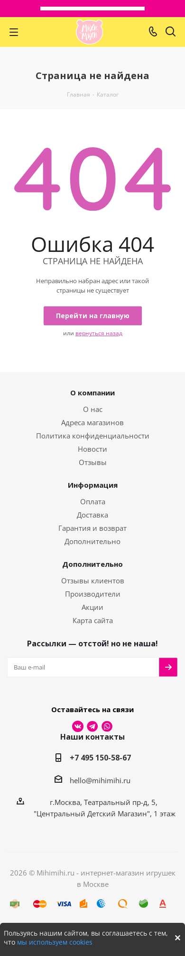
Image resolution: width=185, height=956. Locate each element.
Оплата (92, 501)
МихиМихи (89, 32)
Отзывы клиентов (92, 580)
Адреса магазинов (92, 422)
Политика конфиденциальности (92, 435)
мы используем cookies (54, 942)
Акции (92, 607)
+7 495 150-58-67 (100, 757)
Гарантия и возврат (92, 528)
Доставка (92, 514)
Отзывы (93, 462)
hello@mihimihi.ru (100, 780)
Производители (92, 594)
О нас (92, 409)
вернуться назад (98, 333)
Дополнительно (92, 541)
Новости (92, 449)
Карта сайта (93, 620)
